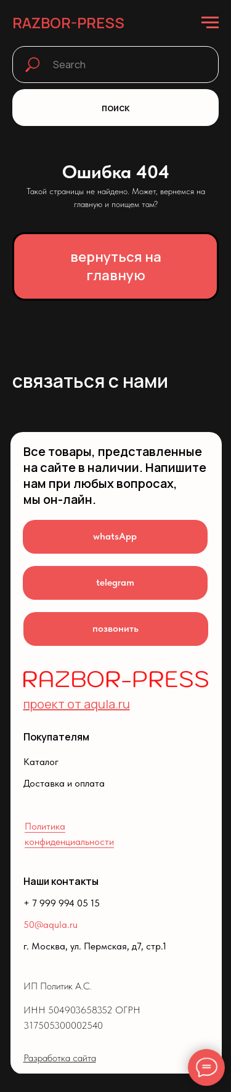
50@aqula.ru (50, 924)
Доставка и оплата (64, 783)
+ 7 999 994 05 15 (61, 903)
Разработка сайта (59, 1058)
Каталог (41, 762)
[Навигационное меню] (210, 23)
